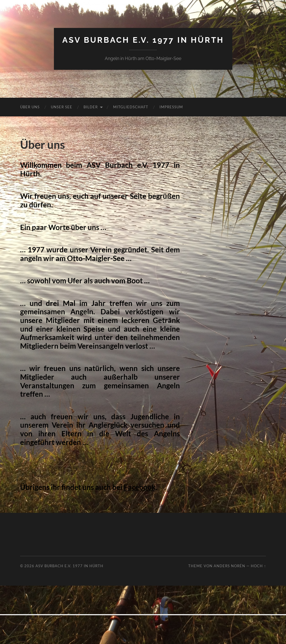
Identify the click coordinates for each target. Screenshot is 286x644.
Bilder (91, 107)
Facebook (140, 487)
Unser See (61, 107)
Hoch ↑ (258, 566)
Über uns (30, 107)
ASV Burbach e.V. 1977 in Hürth (143, 40)
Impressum (171, 107)
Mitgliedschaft (130, 107)
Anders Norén (229, 566)
